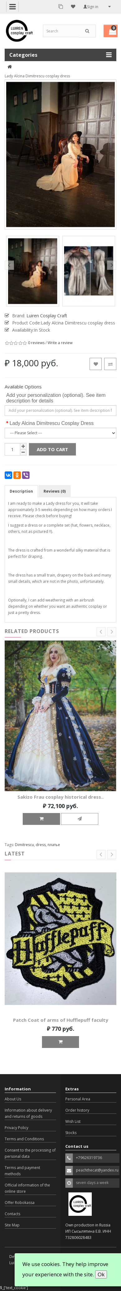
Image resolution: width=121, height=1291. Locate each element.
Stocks (71, 1132)
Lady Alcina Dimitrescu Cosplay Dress (52, 423)
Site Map (12, 1225)
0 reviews (36, 342)
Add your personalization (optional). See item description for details (55, 397)
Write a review (60, 342)
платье (54, 844)
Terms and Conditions (24, 1139)
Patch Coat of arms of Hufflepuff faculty (60, 1020)
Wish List (73, 1121)
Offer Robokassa (20, 1202)
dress (41, 844)
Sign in (90, 6)
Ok (101, 1274)
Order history (77, 1110)
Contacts (12, 1213)
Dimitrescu (24, 844)
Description (21, 491)
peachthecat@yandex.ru (97, 1170)
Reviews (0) (55, 491)
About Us (13, 1099)
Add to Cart (52, 449)
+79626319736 (89, 1157)
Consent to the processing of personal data (30, 1153)
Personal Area (77, 1099)
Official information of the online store (27, 1188)
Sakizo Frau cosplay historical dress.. (60, 797)
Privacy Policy (16, 1127)
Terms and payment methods (22, 1171)
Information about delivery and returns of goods (28, 1113)
